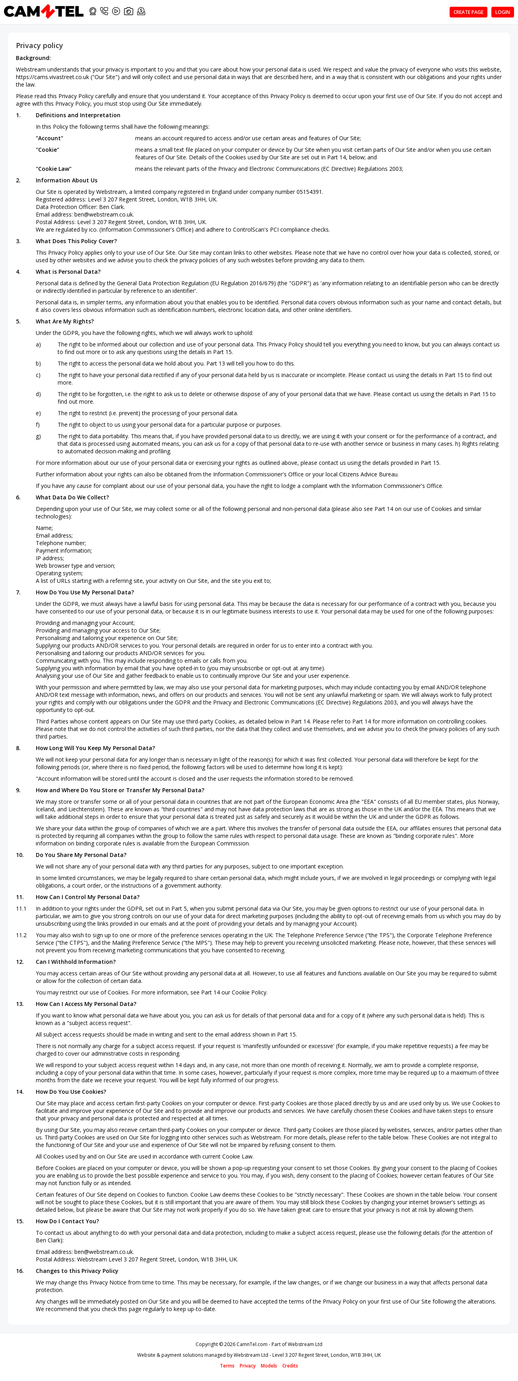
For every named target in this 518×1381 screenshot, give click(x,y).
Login (502, 12)
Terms (227, 1365)
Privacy (248, 1365)
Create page (468, 12)
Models (269, 1365)
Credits (290, 1365)
